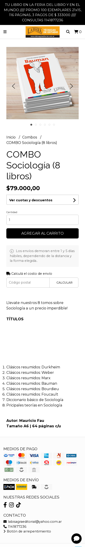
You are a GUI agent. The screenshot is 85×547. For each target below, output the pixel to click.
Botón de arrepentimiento (27, 531)
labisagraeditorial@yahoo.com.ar (32, 522)
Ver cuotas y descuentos (30, 200)
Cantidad (11, 212)
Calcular (64, 282)
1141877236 (14, 527)
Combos (30, 137)
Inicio (11, 137)
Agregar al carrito (42, 233)
